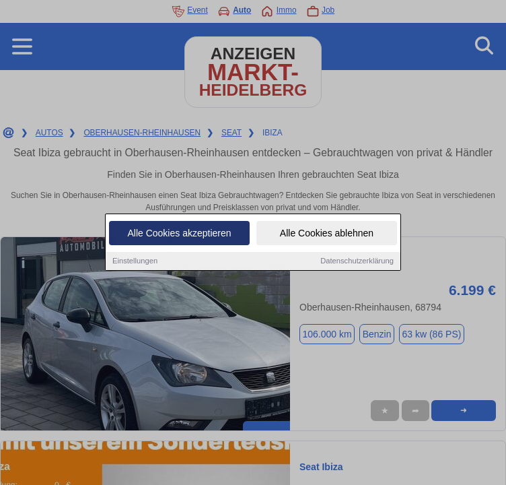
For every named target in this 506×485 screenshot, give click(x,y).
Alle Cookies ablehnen (326, 233)
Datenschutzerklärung (357, 261)
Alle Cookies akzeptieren (179, 233)
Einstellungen (134, 261)
